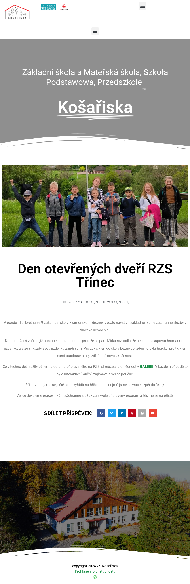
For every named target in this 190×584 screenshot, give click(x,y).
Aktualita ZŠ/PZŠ (106, 302)
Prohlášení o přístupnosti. (95, 571)
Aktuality (123, 302)
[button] (142, 6)
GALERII (146, 366)
